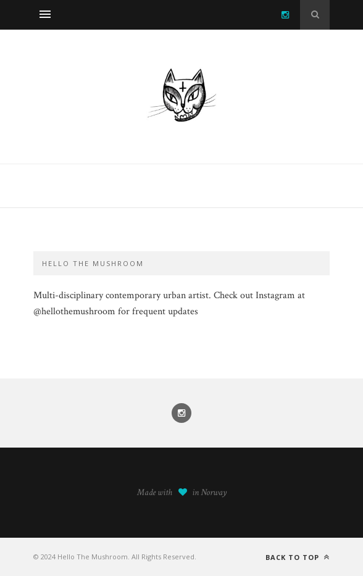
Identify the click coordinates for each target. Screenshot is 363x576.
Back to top (297, 557)
